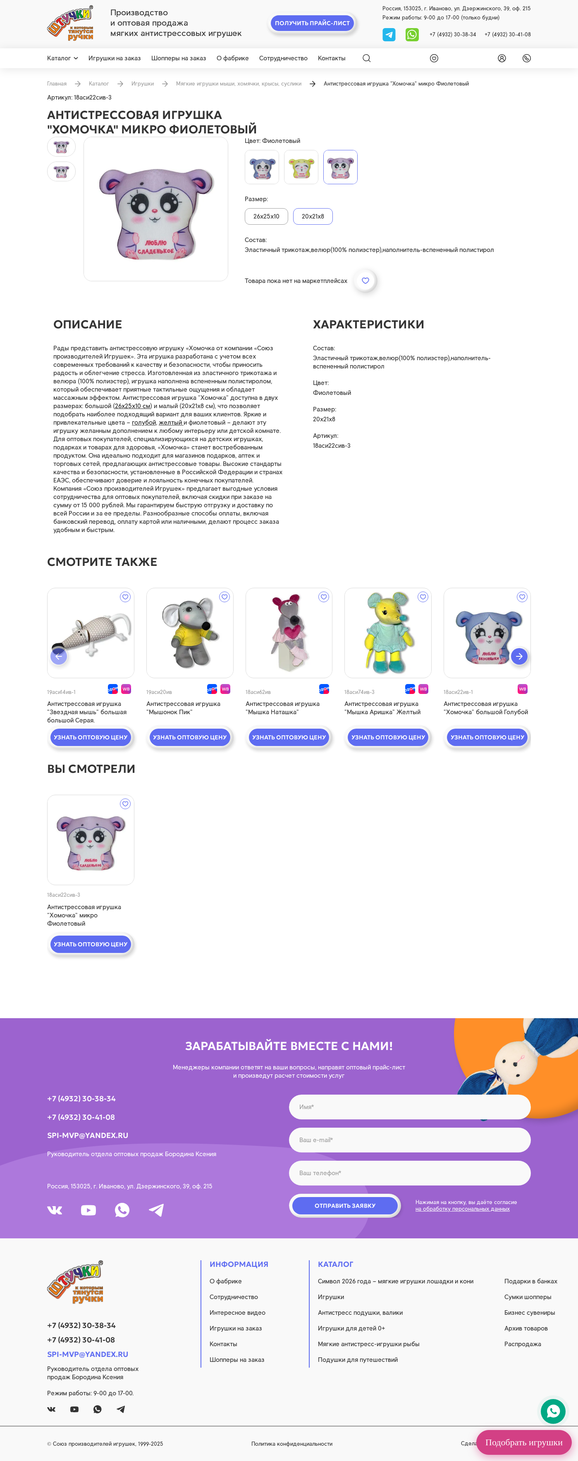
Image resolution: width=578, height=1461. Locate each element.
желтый (171, 422)
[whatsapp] (412, 34)
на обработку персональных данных (463, 1209)
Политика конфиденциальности (291, 1444)
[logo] (70, 23)
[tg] (389, 34)
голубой (144, 422)
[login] (500, 58)
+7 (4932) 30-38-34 (453, 34)
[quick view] (90, 633)
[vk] (54, 1210)
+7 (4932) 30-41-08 (508, 34)
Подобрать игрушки (524, 1442)
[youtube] (88, 1210)
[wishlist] (432, 58)
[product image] (156, 209)
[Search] (367, 58)
